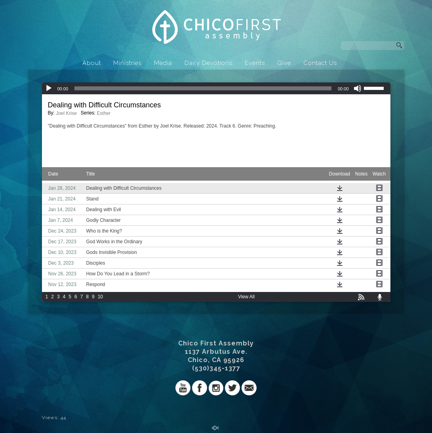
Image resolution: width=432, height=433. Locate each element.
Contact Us (320, 63)
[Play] (49, 88)
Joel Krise (66, 113)
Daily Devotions (208, 63)
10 (100, 296)
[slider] (202, 88)
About (91, 63)
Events (255, 63)
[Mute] (358, 88)
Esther (104, 113)
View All (246, 296)
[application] (216, 88)
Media (163, 63)
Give (284, 63)
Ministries (127, 63)
